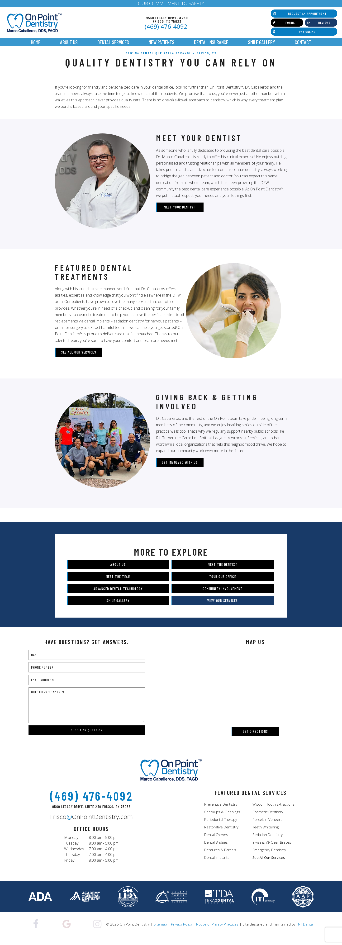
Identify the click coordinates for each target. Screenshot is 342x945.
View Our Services (219, 609)
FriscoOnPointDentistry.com (91, 825)
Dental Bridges (216, 850)
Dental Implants (216, 865)
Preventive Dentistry (220, 812)
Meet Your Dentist (180, 215)
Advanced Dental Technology (122, 597)
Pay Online (293, 32)
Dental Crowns (216, 843)
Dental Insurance (211, 42)
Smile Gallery (261, 42)
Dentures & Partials (220, 858)
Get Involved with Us (180, 470)
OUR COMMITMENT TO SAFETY (171, 3)
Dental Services (113, 42)
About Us (69, 42)
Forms (283, 23)
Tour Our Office (219, 584)
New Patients (161, 42)
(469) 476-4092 (166, 26)
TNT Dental (305, 932)
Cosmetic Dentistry (267, 820)
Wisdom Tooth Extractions (273, 812)
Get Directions (255, 739)
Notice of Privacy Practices (217, 932)
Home (35, 42)
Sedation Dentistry (267, 843)
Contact (303, 42)
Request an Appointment (299, 13)
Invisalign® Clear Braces (271, 850)
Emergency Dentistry (269, 858)
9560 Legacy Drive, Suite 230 (91, 815)
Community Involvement (219, 597)
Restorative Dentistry (221, 835)
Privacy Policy (181, 932)
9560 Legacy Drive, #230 (167, 19)
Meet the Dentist (219, 572)
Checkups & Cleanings (222, 820)
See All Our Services (78, 360)
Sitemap (160, 932)
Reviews (318, 23)
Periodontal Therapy (220, 827)
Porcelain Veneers (267, 827)
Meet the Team (121, 584)
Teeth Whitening (265, 835)
